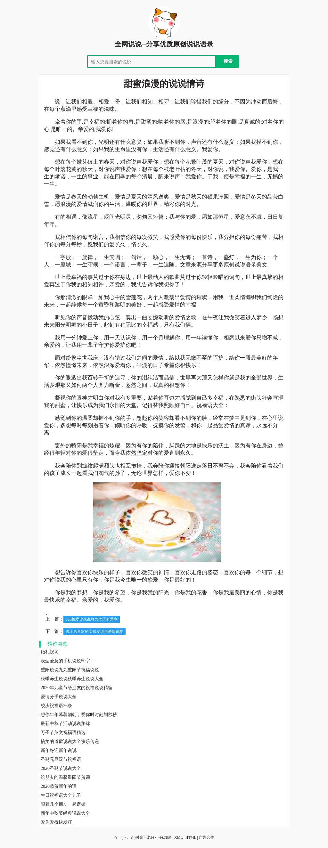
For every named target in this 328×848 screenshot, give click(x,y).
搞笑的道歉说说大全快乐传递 (70, 741)
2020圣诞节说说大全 (61, 768)
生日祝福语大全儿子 (61, 795)
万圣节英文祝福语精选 (63, 732)
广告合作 (206, 837)
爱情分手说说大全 (59, 696)
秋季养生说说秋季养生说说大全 (72, 678)
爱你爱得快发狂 (56, 822)
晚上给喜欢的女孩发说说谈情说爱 (94, 631)
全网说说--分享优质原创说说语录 (164, 44)
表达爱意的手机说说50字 (65, 660)
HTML (190, 837)
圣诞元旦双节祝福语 (61, 759)
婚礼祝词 (50, 651)
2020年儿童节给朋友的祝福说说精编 (76, 687)
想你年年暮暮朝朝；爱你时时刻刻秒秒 (79, 714)
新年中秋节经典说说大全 (65, 813)
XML (178, 837)
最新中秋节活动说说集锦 (65, 723)
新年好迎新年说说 (59, 750)
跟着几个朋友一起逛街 (63, 804)
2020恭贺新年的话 (59, 786)
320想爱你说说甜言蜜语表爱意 (92, 619)
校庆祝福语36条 (56, 705)
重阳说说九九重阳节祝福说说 (70, 669)
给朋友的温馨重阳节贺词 (65, 777)
